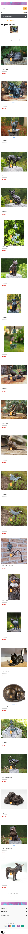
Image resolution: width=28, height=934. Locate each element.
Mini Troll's (4, 742)
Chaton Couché (5, 671)
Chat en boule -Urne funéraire (8, 706)
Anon (3, 883)
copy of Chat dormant (7, 777)
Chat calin (4, 636)
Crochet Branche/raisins (7, 565)
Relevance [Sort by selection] (14, 37)
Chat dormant (5, 69)
